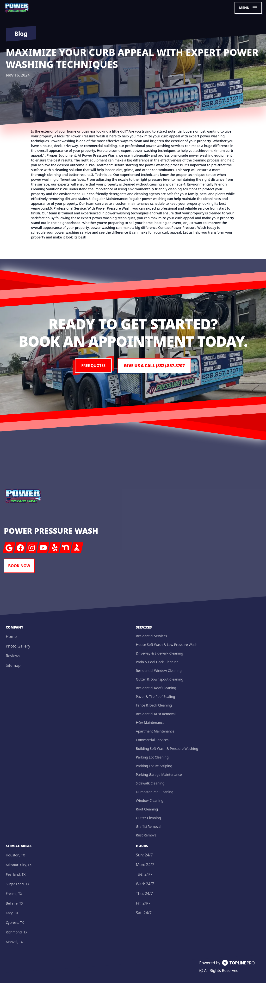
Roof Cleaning (147, 809)
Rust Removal (146, 835)
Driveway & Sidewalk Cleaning (159, 653)
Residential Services (151, 636)
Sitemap (13, 665)
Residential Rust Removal (156, 714)
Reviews (13, 655)
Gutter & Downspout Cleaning (159, 679)
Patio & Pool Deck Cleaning (157, 662)
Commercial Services (152, 740)
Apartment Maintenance (155, 731)
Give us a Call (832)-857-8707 (154, 366)
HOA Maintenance (150, 722)
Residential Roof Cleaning (156, 688)
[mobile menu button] (248, 7)
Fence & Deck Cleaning (154, 705)
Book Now (19, 565)
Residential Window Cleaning (159, 670)
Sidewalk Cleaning (150, 783)
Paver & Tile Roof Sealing (155, 696)
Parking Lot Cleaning (152, 757)
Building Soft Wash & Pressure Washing (167, 748)
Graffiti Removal (148, 826)
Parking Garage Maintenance (159, 774)
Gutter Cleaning (148, 818)
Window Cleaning (149, 800)
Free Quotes (92, 365)
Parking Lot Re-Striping (154, 766)
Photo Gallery (18, 646)
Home (11, 636)
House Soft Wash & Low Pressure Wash (167, 644)
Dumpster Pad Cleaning (154, 792)
